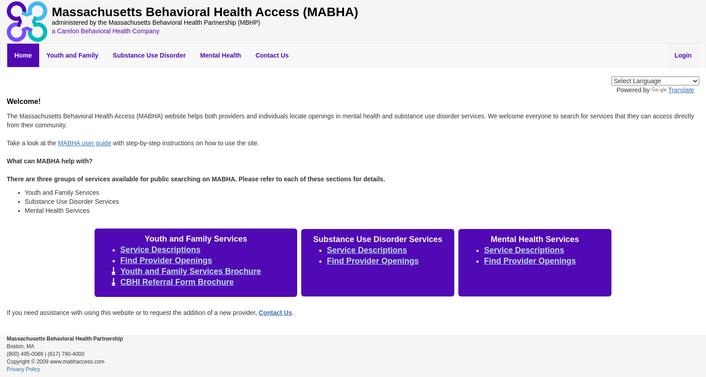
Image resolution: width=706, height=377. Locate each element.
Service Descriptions (160, 249)
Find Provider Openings (166, 260)
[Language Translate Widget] (655, 80)
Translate (673, 90)
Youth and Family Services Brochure (190, 271)
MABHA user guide (84, 143)
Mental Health (220, 55)
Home (23, 55)
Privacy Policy (23, 369)
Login (683, 55)
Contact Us (272, 55)
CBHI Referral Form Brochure (177, 282)
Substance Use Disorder (149, 55)
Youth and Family (72, 55)
